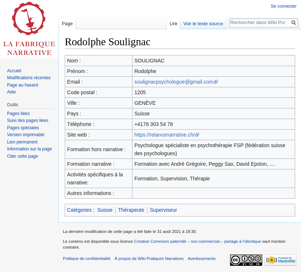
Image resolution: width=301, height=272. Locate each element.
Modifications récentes (28, 77)
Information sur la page (29, 149)
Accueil (14, 70)
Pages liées (18, 113)
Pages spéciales (23, 127)
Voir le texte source (203, 23)
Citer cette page (22, 156)
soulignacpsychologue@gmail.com (173, 82)
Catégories (79, 210)
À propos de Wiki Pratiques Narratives (149, 258)
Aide (11, 92)
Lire (173, 23)
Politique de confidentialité (86, 258)
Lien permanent (22, 142)
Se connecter (284, 6)
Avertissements (201, 258)
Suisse (105, 210)
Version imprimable (25, 134)
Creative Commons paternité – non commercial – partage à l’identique (197, 241)
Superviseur (163, 210)
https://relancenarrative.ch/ (164, 135)
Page (67, 23)
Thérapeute (131, 210)
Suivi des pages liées (27, 120)
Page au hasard (22, 85)
